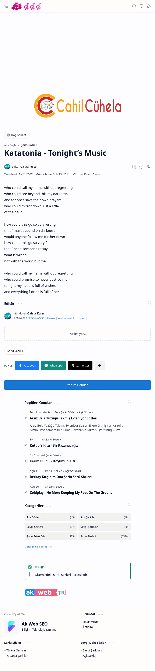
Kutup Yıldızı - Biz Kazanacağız (54, 445)
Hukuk (51, 318)
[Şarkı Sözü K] (15, 351)
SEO (30, 318)
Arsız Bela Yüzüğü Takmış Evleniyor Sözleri (64, 418)
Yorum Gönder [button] (77, 385)
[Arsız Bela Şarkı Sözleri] (62, 412)
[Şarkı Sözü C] (56, 486)
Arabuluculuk (66, 318)
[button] (6, 6)
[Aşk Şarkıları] (73, 471)
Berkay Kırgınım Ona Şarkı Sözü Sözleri (61, 477)
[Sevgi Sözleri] (51, 527)
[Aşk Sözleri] (86, 412)
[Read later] (134, 166)
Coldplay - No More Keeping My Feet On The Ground (71, 492)
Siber (36, 318)
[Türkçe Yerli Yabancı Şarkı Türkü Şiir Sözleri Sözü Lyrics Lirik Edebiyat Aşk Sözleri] (26, 6)
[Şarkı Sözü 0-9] (51, 536)
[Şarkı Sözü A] (104, 536)
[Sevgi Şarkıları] (104, 527)
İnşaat (81, 318)
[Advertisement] (77, 46)
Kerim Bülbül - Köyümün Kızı (52, 461)
